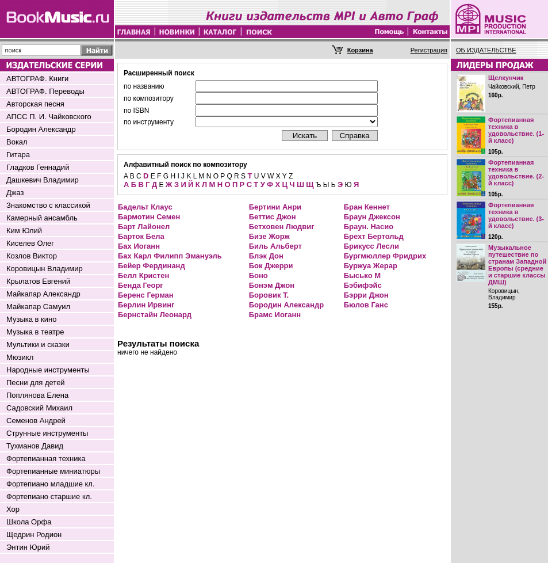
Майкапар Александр (43, 294)
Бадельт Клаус (145, 207)
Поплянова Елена (37, 395)
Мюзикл (19, 357)
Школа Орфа (28, 522)
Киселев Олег (30, 243)
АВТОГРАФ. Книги (37, 78)
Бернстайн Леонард (154, 314)
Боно (258, 275)
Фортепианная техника (46, 458)
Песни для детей (35, 382)
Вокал (17, 142)
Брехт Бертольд (374, 236)
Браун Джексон (372, 216)
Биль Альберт (275, 246)
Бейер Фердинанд (151, 265)
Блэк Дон (266, 256)
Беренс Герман (146, 295)
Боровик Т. (269, 295)
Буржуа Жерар (370, 265)
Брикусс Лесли (371, 246)
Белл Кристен (143, 275)
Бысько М (362, 275)
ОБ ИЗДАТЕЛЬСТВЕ (486, 50)
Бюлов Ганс (366, 304)
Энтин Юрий (27, 547)
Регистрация (429, 50)
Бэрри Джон (366, 295)
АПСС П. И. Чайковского (48, 116)
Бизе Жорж (269, 236)
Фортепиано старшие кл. (49, 496)
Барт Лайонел (144, 226)
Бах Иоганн (139, 246)
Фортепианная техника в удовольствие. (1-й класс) (516, 130)
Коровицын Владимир (44, 268)
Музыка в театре (35, 332)
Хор (13, 509)
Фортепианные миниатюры (53, 471)
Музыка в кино (31, 319)
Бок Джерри (271, 265)
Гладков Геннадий (37, 167)
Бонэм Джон (271, 285)
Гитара (18, 154)
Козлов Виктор (31, 256)
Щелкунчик (505, 77)
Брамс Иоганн (275, 314)
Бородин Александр (41, 129)
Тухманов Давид (34, 446)
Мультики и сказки (38, 344)
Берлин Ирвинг (146, 304)
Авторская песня (35, 104)
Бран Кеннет (367, 207)
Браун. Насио (369, 226)
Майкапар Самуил (38, 306)
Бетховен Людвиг (282, 226)
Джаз (15, 192)
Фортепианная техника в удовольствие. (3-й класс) (516, 215)
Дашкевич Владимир (42, 180)
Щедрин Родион (34, 534)
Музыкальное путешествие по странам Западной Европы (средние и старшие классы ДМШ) (517, 265)
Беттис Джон (272, 216)
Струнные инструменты (47, 433)
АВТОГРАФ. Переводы (45, 91)
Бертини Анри (275, 207)
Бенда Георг (140, 285)
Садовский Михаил (39, 408)
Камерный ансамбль (42, 218)
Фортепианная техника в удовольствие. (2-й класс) (516, 173)
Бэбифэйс (363, 285)
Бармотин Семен (149, 216)
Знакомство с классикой (48, 205)
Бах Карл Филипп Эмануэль (170, 256)
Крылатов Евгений (38, 281)
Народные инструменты (48, 370)
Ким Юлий (24, 230)
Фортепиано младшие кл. (50, 484)
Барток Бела (141, 236)
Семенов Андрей (36, 420)
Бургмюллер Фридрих (385, 256)
